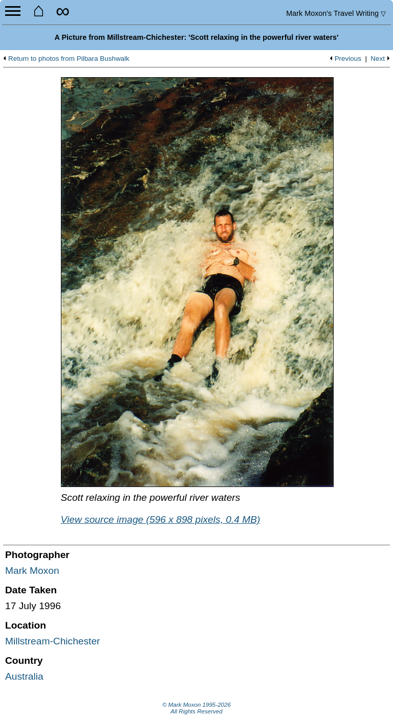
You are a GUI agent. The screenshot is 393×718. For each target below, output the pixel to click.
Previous (348, 58)
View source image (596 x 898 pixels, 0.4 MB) (160, 519)
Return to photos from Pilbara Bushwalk (68, 58)
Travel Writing (336, 13)
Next (377, 58)
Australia (24, 676)
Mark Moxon (32, 570)
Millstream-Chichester (52, 641)
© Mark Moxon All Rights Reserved (196, 708)
